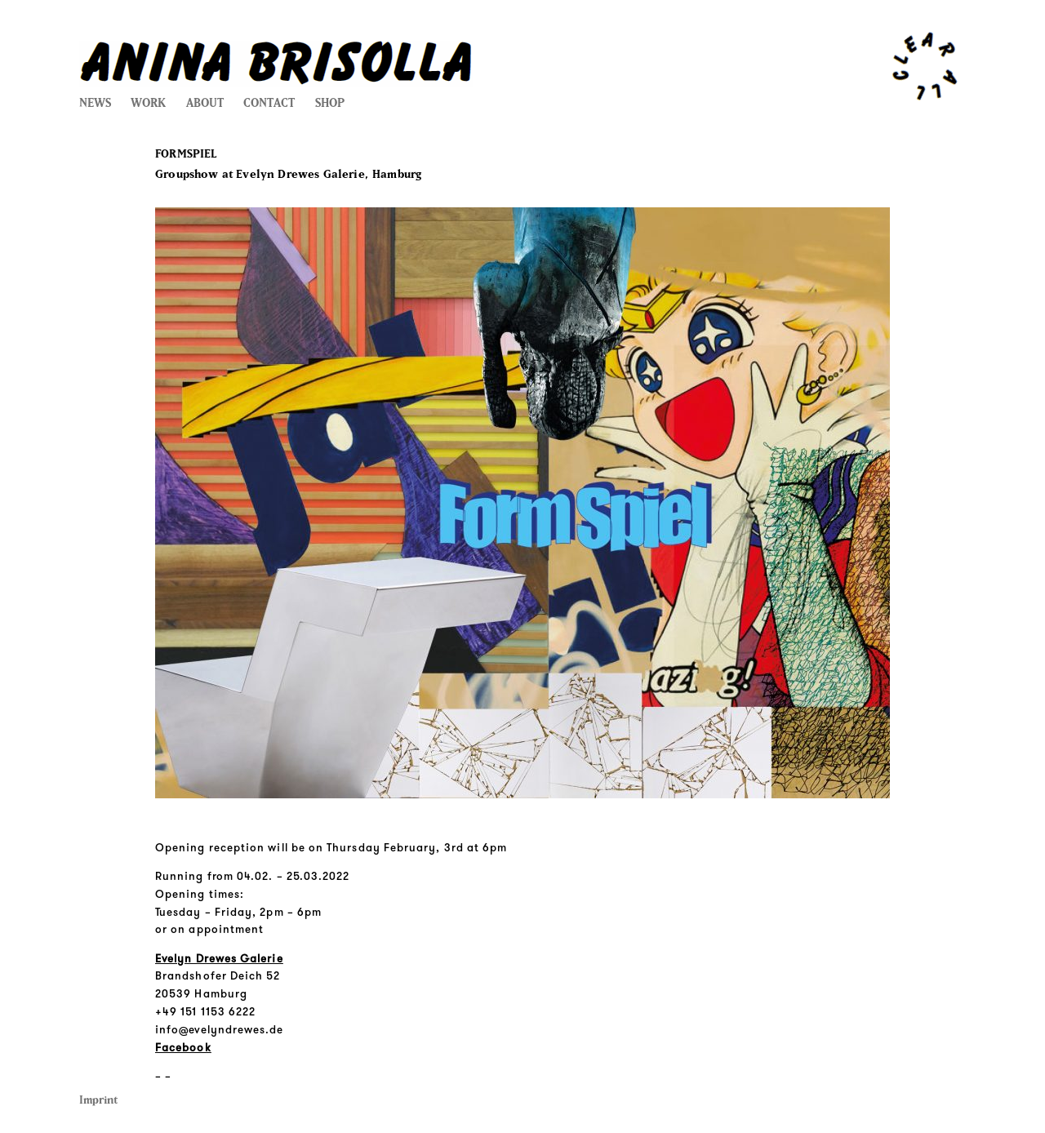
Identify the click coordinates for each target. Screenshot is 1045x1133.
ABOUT (205, 102)
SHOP (330, 102)
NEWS (95, 102)
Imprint (98, 1100)
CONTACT (269, 102)
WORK (148, 102)
